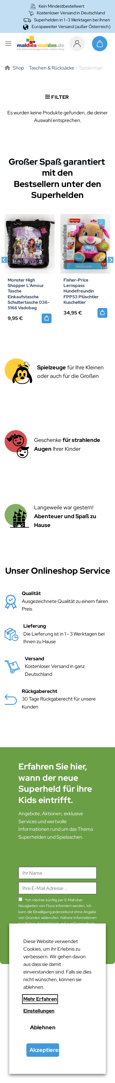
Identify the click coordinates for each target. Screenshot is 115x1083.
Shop (18, 68)
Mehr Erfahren (40, 999)
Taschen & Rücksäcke (51, 68)
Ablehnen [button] (43, 1027)
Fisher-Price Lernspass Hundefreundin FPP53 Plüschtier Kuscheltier (81, 291)
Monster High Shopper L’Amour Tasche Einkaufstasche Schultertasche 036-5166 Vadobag (28, 293)
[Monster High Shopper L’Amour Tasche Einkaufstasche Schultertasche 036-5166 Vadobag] (47, 318)
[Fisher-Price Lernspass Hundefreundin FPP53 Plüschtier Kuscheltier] (85, 244)
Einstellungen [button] (38, 1011)
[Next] (111, 272)
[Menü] (8, 43)
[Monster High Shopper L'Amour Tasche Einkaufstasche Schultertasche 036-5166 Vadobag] (30, 244)
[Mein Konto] (78, 43)
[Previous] (4, 272)
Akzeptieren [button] (44, 1049)
